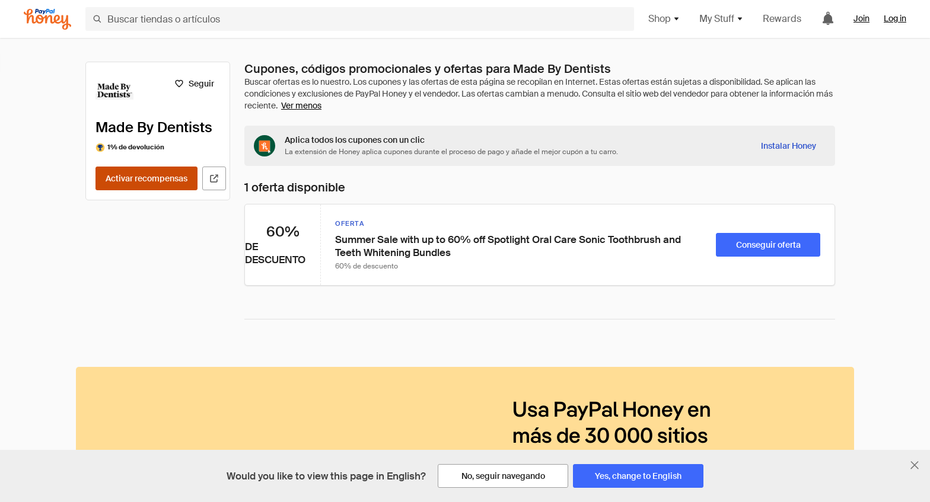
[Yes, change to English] (638, 476)
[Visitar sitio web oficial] (214, 178)
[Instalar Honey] (788, 146)
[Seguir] (194, 83)
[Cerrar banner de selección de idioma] (915, 465)
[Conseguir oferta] (768, 245)
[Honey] (47, 19)
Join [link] (861, 18)
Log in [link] (895, 18)
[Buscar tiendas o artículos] (359, 19)
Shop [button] (664, 18)
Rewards (782, 18)
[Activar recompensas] (146, 178)
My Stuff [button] (721, 18)
